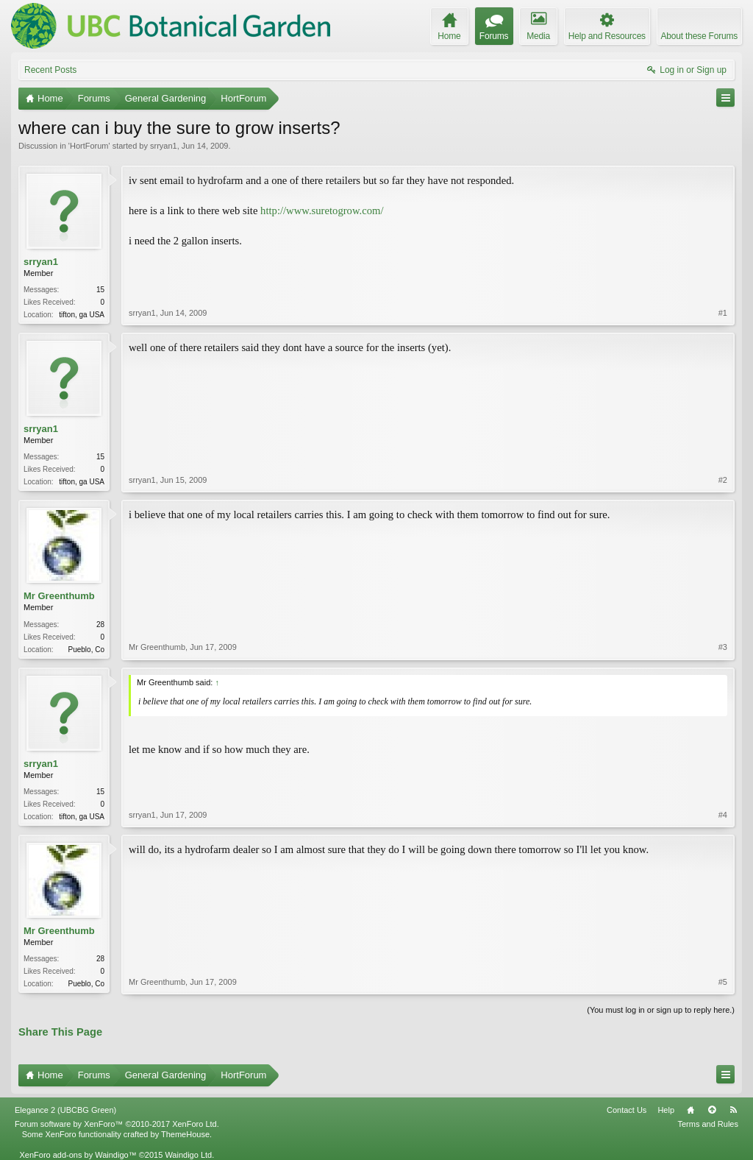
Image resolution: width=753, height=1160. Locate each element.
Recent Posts (50, 70)
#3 (722, 647)
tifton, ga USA (81, 315)
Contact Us (626, 1110)
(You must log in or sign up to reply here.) (661, 1009)
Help (665, 1110)
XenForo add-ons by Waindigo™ (77, 1154)
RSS (733, 1110)
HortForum (89, 145)
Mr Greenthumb (59, 595)
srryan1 (163, 145)
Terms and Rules (707, 1124)
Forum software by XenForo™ (117, 1124)
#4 (722, 814)
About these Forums (699, 36)
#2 (722, 479)
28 (100, 624)
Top (712, 1110)
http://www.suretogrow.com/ (321, 210)
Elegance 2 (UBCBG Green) (65, 1110)
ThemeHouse (185, 1134)
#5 (722, 981)
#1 (722, 312)
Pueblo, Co (86, 650)
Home (690, 1110)
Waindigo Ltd (188, 1154)
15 (100, 290)
